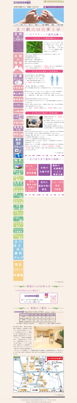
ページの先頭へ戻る (59, 152)
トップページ (16, 25)
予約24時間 (60, 25)
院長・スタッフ (24, 25)
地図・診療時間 (45, 25)
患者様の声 (38, 25)
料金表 (52, 25)
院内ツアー (31, 25)
